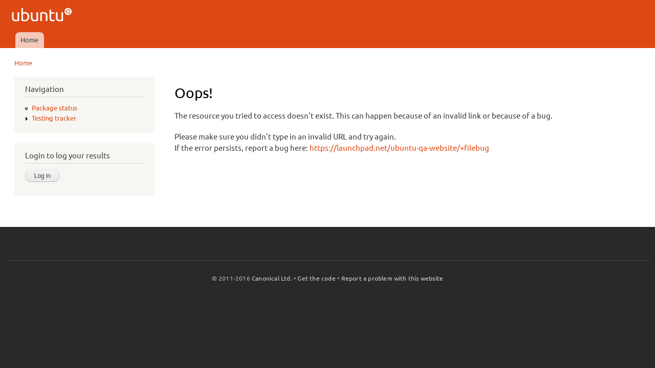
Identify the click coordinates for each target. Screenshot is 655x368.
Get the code (316, 278)
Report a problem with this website (392, 278)
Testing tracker (54, 118)
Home (29, 39)
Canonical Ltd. (272, 278)
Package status (54, 107)
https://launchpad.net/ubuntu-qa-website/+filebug (399, 148)
